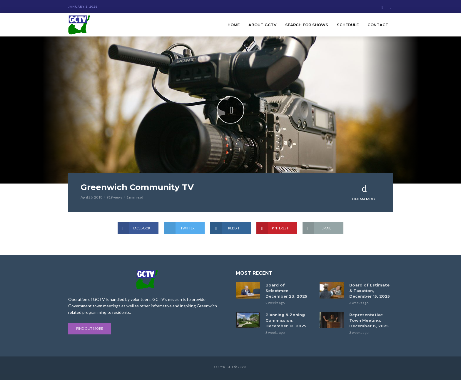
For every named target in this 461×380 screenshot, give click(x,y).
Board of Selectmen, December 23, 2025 (286, 291)
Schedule (348, 24)
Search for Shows (306, 24)
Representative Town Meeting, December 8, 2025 (369, 320)
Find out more (89, 328)
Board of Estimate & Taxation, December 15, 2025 (369, 291)
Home (234, 24)
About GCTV (262, 24)
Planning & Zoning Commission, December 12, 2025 (285, 320)
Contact (378, 24)
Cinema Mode (364, 192)
